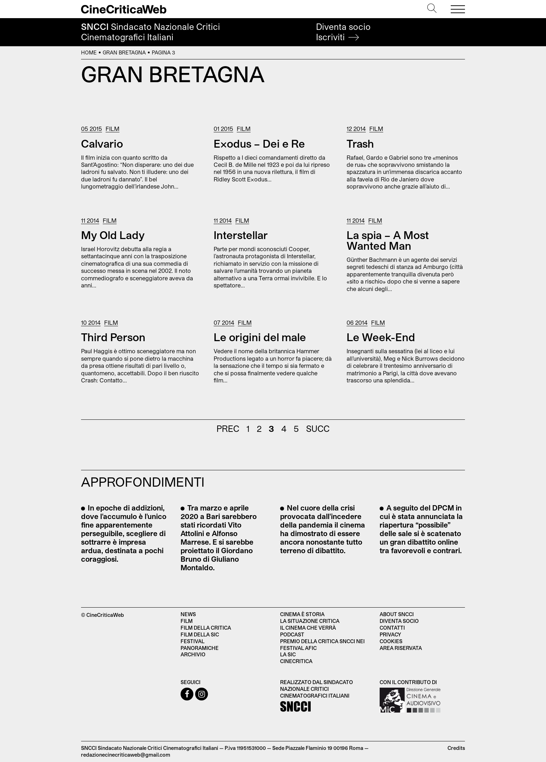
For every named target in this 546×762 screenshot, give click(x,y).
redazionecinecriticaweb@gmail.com (125, 755)
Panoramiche (200, 648)
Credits (456, 748)
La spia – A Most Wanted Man (388, 240)
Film (112, 128)
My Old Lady (113, 234)
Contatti (392, 628)
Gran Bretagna (124, 52)
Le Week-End (381, 336)
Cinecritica (296, 661)
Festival (192, 641)
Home (89, 52)
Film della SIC (200, 634)
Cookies (391, 641)
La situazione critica (309, 621)
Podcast (292, 634)
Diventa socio (343, 32)
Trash (360, 143)
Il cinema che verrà (308, 628)
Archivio (193, 654)
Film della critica (206, 628)
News (188, 614)
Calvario (102, 143)
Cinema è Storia (302, 614)
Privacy (390, 634)
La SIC (288, 654)
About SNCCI (397, 614)
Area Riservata (401, 648)
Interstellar (241, 234)
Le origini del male (260, 336)
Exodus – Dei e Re (259, 143)
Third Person (113, 336)
